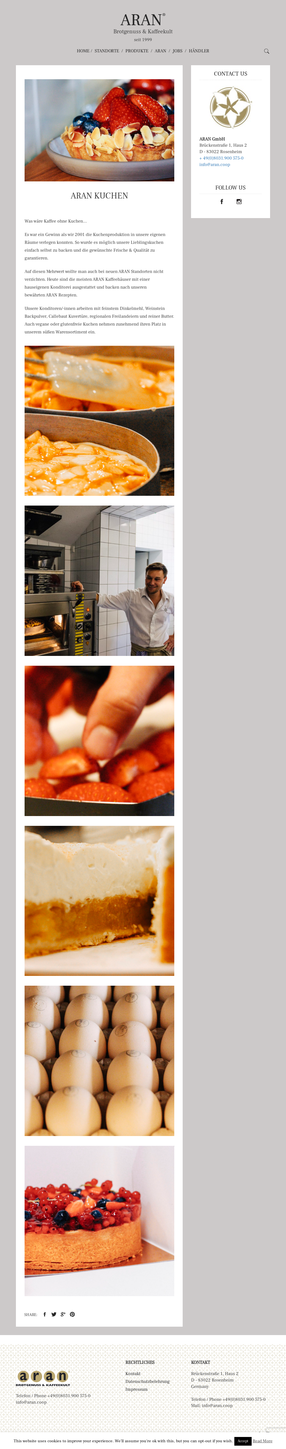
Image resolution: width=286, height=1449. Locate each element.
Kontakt (132, 1373)
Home (83, 51)
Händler (199, 51)
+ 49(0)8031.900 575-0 (221, 158)
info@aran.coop (214, 164)
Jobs (177, 51)
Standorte (107, 51)
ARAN (143, 20)
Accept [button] (243, 1441)
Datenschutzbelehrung (147, 1381)
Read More (263, 1441)
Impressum (136, 1389)
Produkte (136, 51)
